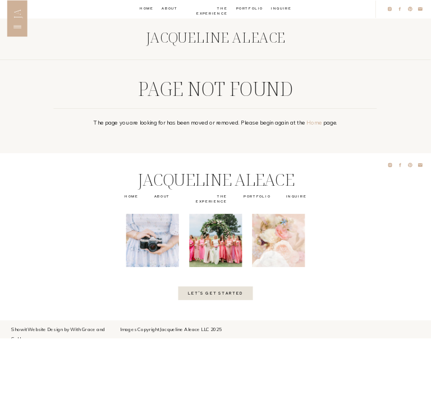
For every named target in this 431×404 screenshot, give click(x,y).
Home (314, 123)
